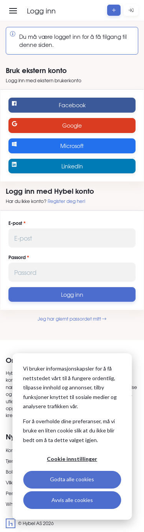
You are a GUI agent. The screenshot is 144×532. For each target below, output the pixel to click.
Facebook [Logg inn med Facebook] (48, 105)
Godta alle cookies (72, 479)
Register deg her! (67, 201)
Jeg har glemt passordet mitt (72, 318)
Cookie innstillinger (72, 459)
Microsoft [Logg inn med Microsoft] (48, 145)
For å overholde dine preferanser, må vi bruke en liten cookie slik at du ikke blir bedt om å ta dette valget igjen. (69, 430)
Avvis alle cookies (72, 500)
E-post (15, 222)
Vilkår (11, 482)
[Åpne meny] (13, 10)
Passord (17, 257)
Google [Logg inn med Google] (47, 125)
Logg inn (72, 294)
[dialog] (72, 436)
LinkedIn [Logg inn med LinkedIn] (47, 166)
